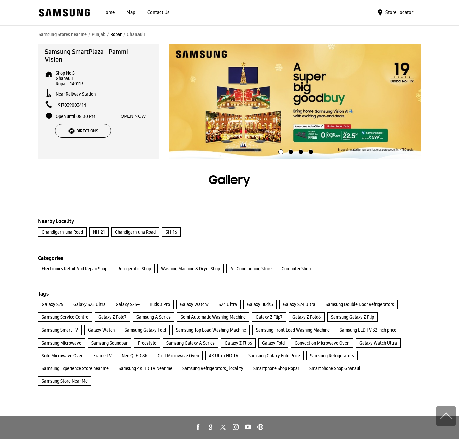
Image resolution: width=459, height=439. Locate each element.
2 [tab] (290, 151)
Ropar (116, 34)
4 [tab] (310, 151)
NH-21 (99, 232)
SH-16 (171, 232)
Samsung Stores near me (63, 34)
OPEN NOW (133, 116)
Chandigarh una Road (135, 232)
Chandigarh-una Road (62, 232)
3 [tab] (300, 151)
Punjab (98, 34)
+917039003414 (71, 105)
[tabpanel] (295, 101)
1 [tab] (280, 151)
